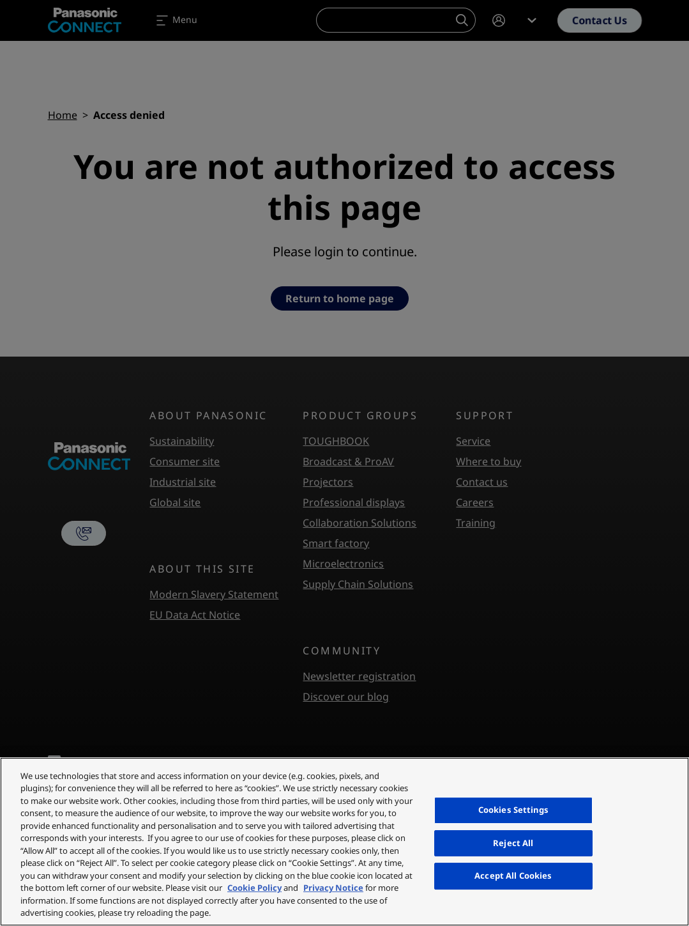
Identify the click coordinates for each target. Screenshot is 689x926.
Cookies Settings (513, 809)
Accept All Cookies (513, 875)
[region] (344, 841)
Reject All (513, 843)
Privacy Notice (333, 887)
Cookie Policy (254, 887)
